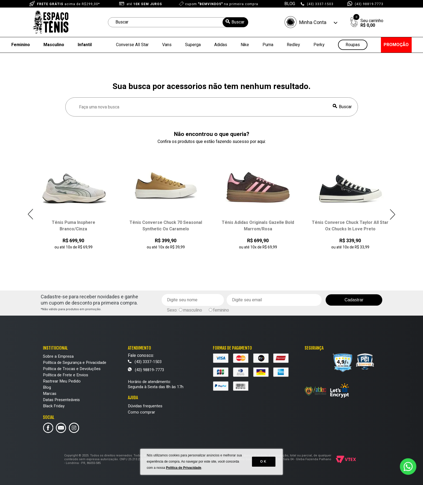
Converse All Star (132, 45)
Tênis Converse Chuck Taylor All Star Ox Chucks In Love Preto (350, 225)
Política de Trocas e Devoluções (72, 369)
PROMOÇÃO (396, 45)
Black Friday (53, 406)
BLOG (289, 4)
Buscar (345, 107)
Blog (47, 387)
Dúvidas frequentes (145, 406)
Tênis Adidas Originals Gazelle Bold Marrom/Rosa (258, 225)
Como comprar (141, 412)
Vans (167, 45)
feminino (221, 310)
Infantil (85, 45)
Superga (193, 45)
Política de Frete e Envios (65, 375)
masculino (192, 310)
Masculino (53, 45)
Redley (293, 45)
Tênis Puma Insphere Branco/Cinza (73, 225)
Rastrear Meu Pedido (62, 381)
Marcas (49, 394)
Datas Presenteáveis (61, 400)
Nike (245, 45)
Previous (30, 214)
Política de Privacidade (184, 469)
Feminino (20, 45)
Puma (267, 45)
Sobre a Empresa (58, 356)
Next (392, 214)
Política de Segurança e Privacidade (74, 363)
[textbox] (178, 22)
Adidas (220, 45)
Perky (319, 45)
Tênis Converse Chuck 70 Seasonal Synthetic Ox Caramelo (165, 225)
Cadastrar (353, 300)
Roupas (353, 45)
